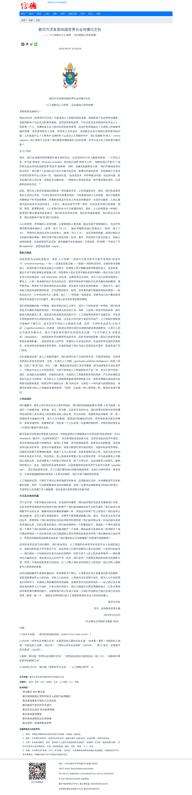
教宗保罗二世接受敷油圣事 (37, 723)
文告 (38, 20)
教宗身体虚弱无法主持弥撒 (37, 718)
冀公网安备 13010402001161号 (94, 784)
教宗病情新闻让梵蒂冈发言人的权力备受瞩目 (47, 696)
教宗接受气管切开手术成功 (37, 705)
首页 (23, 14)
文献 (55, 14)
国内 (31, 14)
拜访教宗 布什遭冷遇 (34, 692)
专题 (98, 14)
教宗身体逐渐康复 (32, 714)
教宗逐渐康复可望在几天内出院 (39, 700)
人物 (47, 14)
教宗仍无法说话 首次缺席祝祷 (38, 709)
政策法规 (73, 14)
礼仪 (90, 14)
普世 (39, 14)
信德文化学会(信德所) (57, 2)
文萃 (82, 14)
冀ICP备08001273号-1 (69, 784)
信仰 (63, 14)
